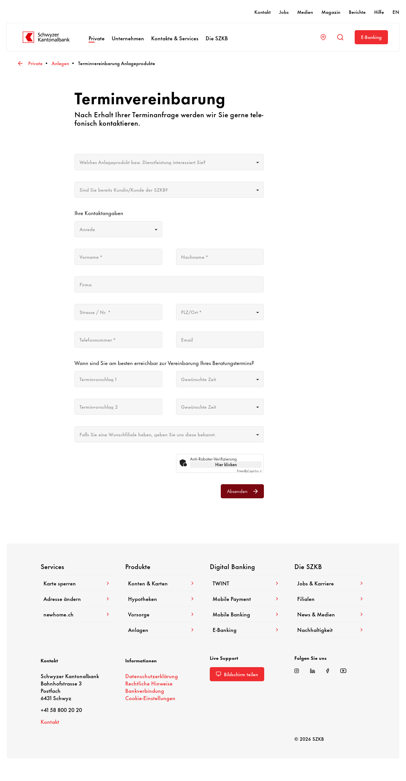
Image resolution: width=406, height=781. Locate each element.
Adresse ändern (76, 598)
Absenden (242, 490)
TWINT (245, 583)
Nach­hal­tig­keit (330, 629)
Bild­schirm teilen (237, 674)
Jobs (284, 11)
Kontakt (262, 11)
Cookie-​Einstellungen (150, 698)
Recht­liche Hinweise (149, 683)
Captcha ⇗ (249, 470)
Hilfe (379, 11)
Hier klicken (226, 464)
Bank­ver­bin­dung (144, 690)
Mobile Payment (245, 598)
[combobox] (169, 162)
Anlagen (160, 629)
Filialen (330, 598)
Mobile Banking (245, 614)
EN (395, 11)
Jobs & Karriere (330, 583)
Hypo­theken (160, 598)
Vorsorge (160, 614)
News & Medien (330, 614)
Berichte (357, 11)
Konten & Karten (160, 583)
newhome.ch (76, 614)
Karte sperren (76, 583)
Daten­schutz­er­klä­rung (151, 676)
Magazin (330, 11)
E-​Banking (371, 36)
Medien (305, 11)
